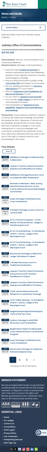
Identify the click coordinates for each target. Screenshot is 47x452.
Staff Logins (9, 430)
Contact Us (9, 423)
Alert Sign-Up (10, 443)
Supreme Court (31, 105)
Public (13, 17)
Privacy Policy (10, 433)
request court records (30, 97)
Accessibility (9, 427)
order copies (24, 99)
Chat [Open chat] (44, 433)
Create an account (28, 70)
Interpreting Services (13, 439)
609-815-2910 (8, 52)
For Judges (9, 420)
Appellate (10, 107)
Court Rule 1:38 (13, 83)
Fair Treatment (11, 436)
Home (4, 17)
